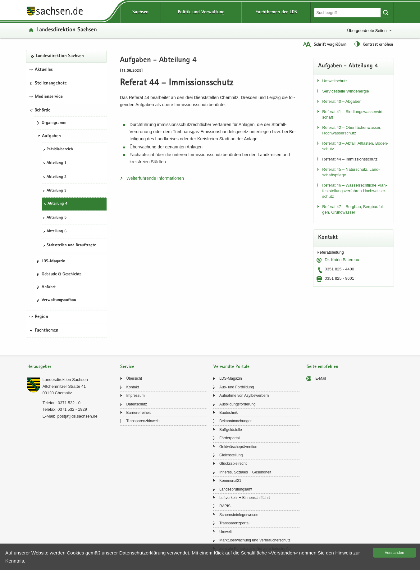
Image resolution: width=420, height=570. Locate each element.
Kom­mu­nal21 (230, 480)
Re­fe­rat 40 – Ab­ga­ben (342, 101)
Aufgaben (51, 136)
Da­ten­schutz (136, 404)
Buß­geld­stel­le (230, 430)
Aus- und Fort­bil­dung (236, 387)
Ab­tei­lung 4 (57, 204)
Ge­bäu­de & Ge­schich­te (61, 274)
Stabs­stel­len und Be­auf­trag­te (71, 245)
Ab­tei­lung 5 (56, 218)
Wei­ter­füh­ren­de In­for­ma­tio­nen (155, 178)
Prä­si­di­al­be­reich (60, 149)
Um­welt (225, 532)
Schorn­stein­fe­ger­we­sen (238, 515)
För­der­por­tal (229, 438)
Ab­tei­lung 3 (56, 191)
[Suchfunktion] (348, 12)
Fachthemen (46, 330)
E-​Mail (320, 378)
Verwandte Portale (231, 366)
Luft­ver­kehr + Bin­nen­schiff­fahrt (244, 497)
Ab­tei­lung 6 (56, 231)
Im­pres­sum (135, 395)
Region (41, 316)
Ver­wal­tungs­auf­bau (59, 300)
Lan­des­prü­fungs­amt (235, 489)
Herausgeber (39, 366)
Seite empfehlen (322, 366)
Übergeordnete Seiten (366, 30)
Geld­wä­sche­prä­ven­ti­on (238, 447)
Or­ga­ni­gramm (54, 123)
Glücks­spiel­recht (233, 463)
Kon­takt (132, 387)
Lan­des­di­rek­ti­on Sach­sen (66, 30)
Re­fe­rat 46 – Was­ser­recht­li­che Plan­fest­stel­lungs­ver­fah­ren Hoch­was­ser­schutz (354, 191)
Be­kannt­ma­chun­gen (236, 421)
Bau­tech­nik (228, 412)
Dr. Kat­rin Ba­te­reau (342, 259)
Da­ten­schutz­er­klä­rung (142, 552)
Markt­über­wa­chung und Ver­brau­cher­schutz (254, 540)
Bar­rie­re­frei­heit (138, 412)
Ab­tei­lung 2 (56, 177)
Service (127, 366)
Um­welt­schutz (334, 81)
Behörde (42, 110)
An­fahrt (49, 287)
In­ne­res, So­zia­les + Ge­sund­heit (245, 472)
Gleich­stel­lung (231, 455)
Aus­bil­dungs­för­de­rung (237, 404)
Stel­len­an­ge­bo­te (51, 83)
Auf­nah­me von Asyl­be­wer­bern (244, 395)
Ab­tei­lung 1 (56, 163)
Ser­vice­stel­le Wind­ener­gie (345, 91)
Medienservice (49, 96)
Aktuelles (44, 69)
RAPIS (225, 506)
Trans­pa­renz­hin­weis (142, 421)
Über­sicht (134, 378)
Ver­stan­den (394, 552)
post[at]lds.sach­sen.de (77, 416)
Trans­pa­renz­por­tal (234, 523)
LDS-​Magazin (53, 261)
